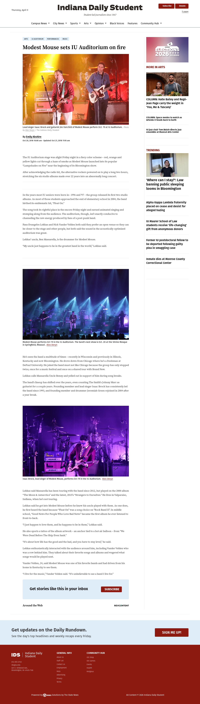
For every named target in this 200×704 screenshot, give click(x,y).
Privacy (59, 678)
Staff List (60, 661)
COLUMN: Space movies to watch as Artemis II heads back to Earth (164, 118)
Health (89, 668)
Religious (90, 672)
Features (132, 23)
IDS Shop (90, 657)
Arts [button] (86, 23)
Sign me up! (171, 632)
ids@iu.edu (16, 665)
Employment (62, 668)
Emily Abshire (33, 136)
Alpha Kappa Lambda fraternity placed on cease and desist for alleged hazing (166, 206)
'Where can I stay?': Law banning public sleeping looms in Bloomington (165, 184)
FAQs (58, 671)
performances (53, 39)
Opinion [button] (99, 23)
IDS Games (91, 661)
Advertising (61, 675)
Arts (161, 67)
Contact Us (61, 664)
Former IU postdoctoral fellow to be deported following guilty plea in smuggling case (167, 244)
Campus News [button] (39, 23)
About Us (60, 657)
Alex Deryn (29, 130)
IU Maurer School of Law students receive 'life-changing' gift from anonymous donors (166, 225)
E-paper (185, 11)
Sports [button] (74, 23)
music (65, 39)
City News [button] (59, 23)
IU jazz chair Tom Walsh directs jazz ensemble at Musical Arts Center (163, 130)
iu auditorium (37, 39)
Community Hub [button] (150, 23)
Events (89, 664)
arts (26, 39)
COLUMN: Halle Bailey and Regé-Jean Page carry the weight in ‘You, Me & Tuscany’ (166, 103)
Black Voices (117, 23)
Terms (59, 682)
